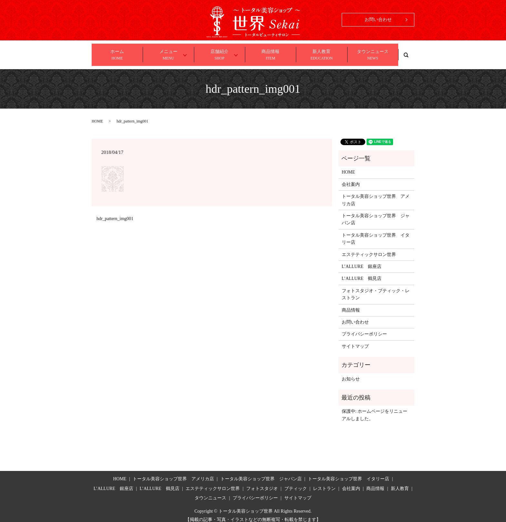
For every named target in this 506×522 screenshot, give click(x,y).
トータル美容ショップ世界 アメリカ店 (376, 194)
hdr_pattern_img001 (114, 212)
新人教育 (321, 52)
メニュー (169, 52)
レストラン (324, 482)
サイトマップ (355, 340)
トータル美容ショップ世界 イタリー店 (376, 233)
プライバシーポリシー (364, 328)
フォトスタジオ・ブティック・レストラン (376, 288)
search (406, 52)
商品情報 (270, 52)
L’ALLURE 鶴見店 (361, 272)
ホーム (117, 52)
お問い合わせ (378, 19)
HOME (97, 115)
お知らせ (351, 372)
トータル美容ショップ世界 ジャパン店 (376, 213)
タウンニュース (372, 52)
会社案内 (351, 178)
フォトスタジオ (262, 482)
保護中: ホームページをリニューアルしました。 (374, 409)
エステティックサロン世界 (369, 248)
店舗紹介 (220, 52)
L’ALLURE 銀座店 (361, 260)
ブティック (295, 482)
